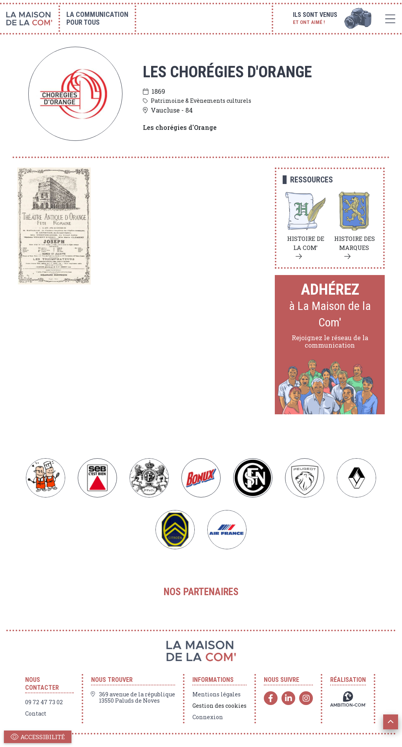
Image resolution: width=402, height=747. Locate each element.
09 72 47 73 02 (44, 702)
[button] (390, 721)
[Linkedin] (288, 698)
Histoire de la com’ (305, 243)
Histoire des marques (354, 243)
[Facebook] (271, 698)
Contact (35, 714)
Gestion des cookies (219, 706)
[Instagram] (306, 698)
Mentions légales (216, 694)
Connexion (207, 717)
